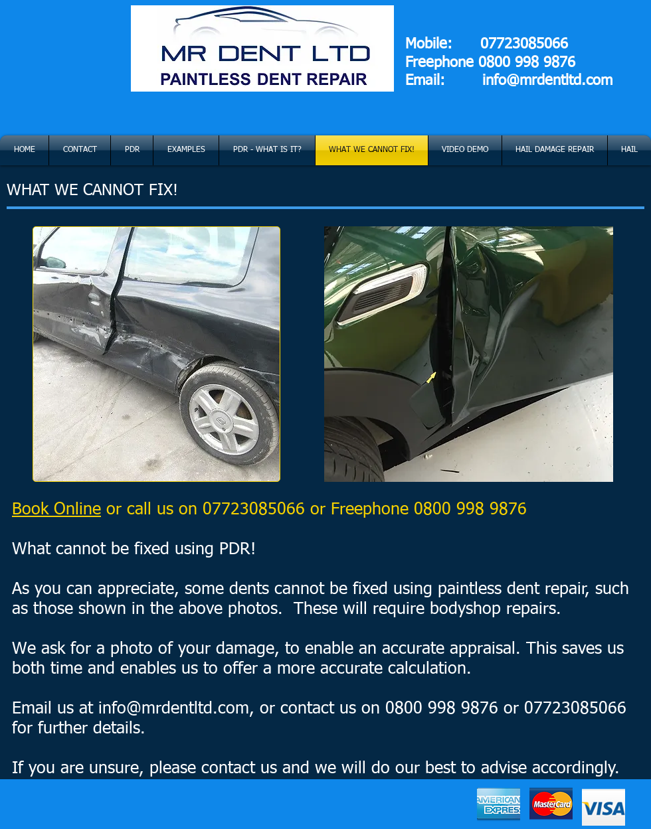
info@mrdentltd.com (547, 81)
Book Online (56, 510)
